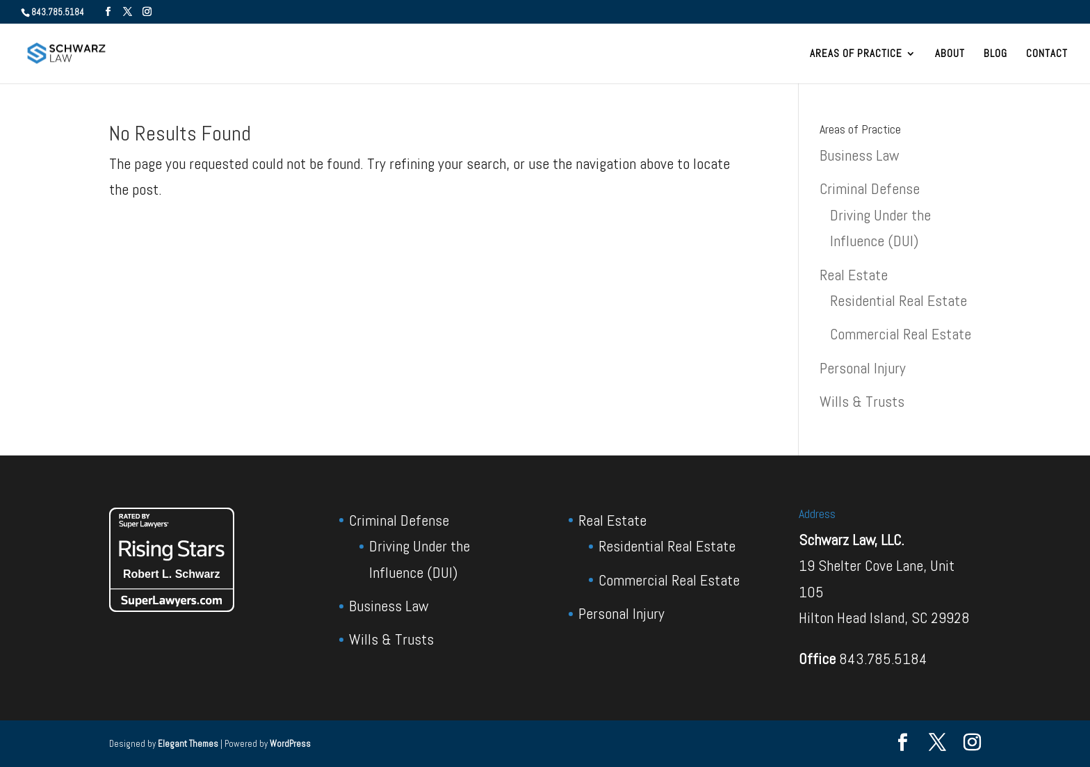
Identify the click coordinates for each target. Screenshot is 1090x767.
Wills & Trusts (862, 401)
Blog (995, 54)
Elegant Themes (188, 744)
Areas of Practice (856, 54)
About (950, 54)
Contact (1047, 54)
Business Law (859, 155)
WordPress (290, 744)
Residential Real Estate (898, 300)
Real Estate (854, 274)
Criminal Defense (870, 188)
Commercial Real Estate (900, 334)
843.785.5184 (883, 658)
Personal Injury (863, 368)
